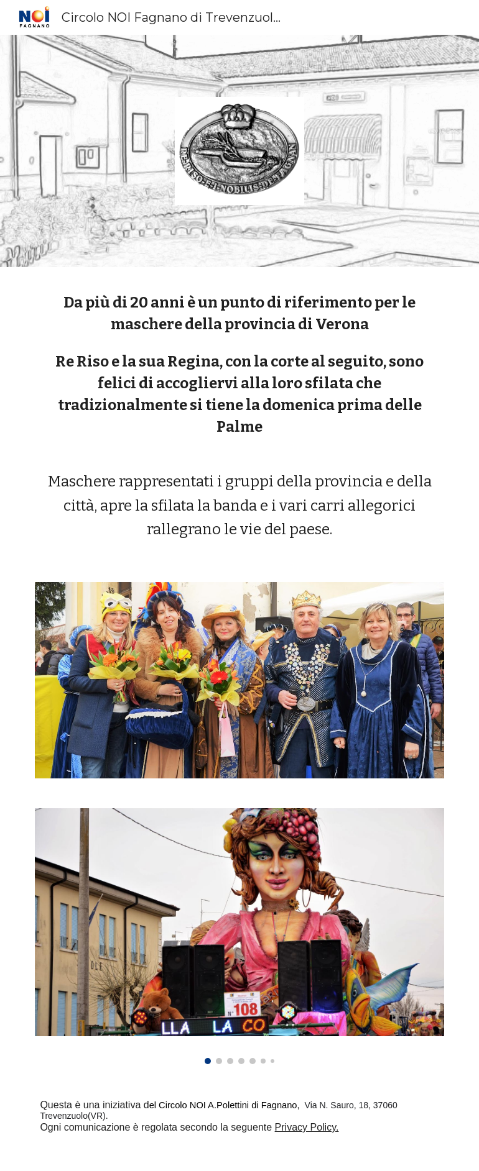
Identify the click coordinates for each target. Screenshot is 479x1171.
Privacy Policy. (307, 1127)
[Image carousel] (239, 936)
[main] (239, 416)
